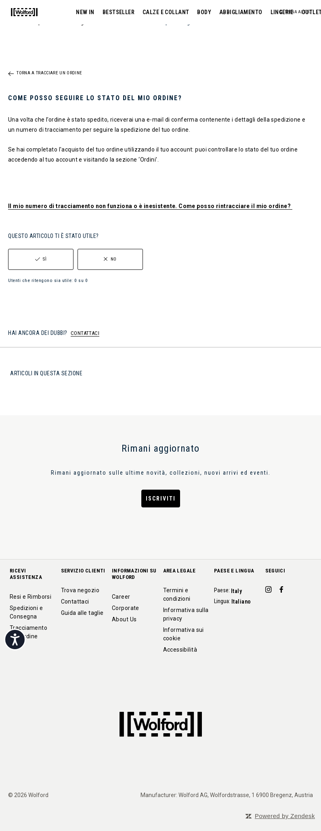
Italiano (241, 601)
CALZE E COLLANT (127, 12)
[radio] (40, 259)
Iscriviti (161, 498)
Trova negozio (80, 590)
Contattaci (75, 601)
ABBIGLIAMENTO (202, 12)
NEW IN (47, 12)
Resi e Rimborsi (30, 596)
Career (121, 596)
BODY (166, 12)
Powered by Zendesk (285, 815)
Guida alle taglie (82, 613)
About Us (124, 619)
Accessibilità (180, 649)
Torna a (49, 73)
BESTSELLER (80, 12)
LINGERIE (243, 12)
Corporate (125, 608)
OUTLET (273, 12)
